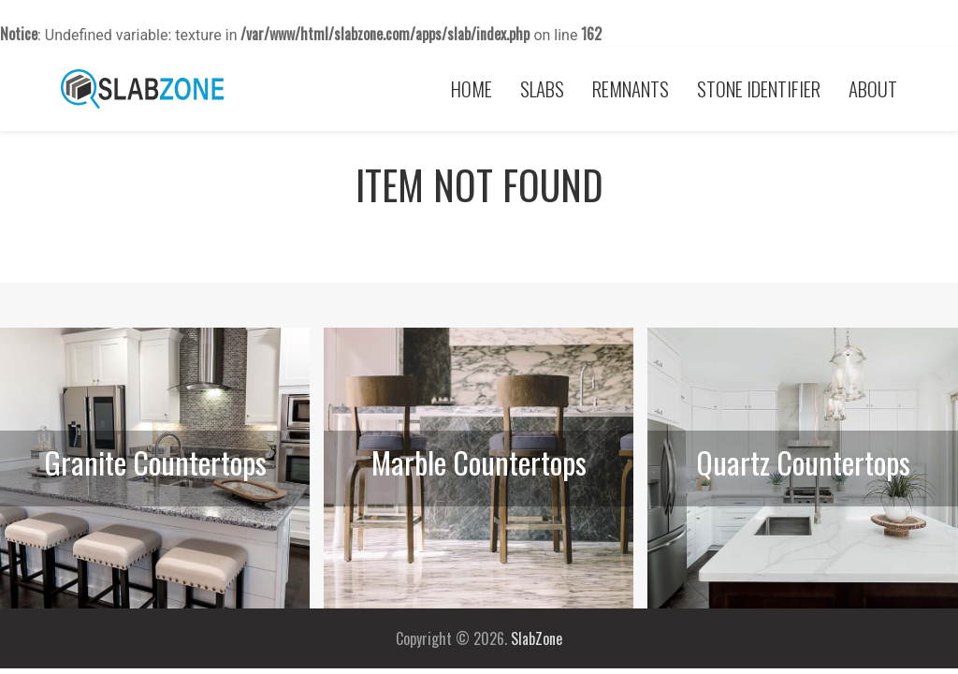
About (873, 88)
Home (471, 88)
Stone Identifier (758, 88)
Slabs (542, 88)
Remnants (630, 88)
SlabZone (536, 638)
